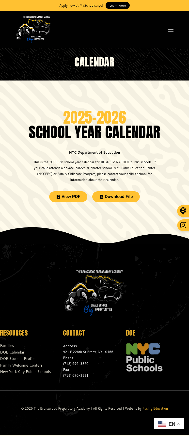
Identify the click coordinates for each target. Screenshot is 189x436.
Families (7, 347)
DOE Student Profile (17, 360)
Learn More (117, 5)
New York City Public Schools (25, 373)
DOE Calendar (12, 353)
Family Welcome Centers (21, 366)
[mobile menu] (171, 29)
